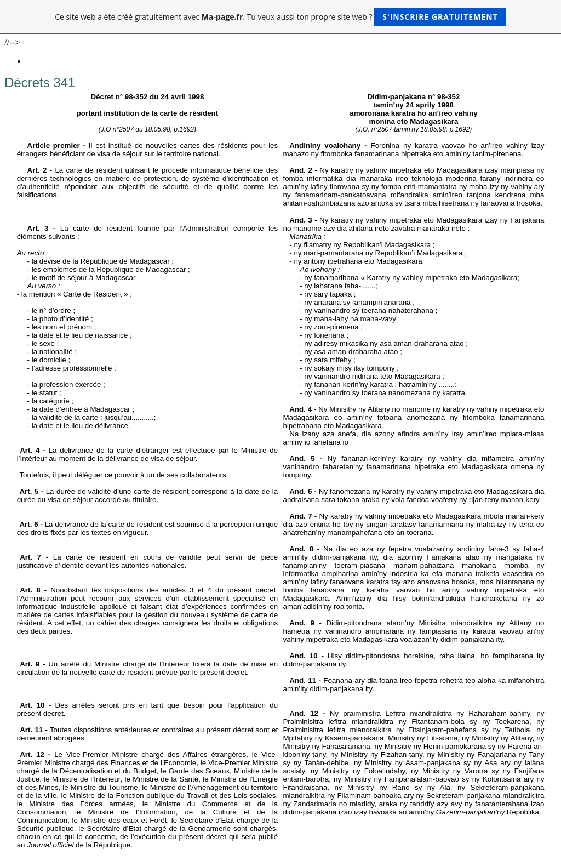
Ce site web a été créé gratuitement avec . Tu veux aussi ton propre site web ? (280, 17)
